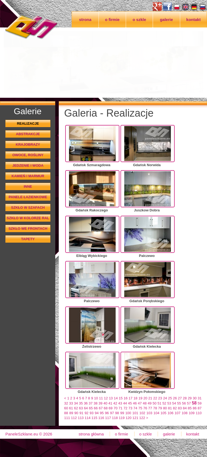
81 (170, 408)
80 (165, 408)
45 (130, 403)
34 (76, 403)
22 (155, 398)
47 (140, 403)
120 (129, 418)
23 (160, 398)
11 (101, 398)
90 (76, 413)
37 (90, 403)
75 (140, 408)
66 (96, 408)
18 (135, 398)
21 (150, 398)
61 (71, 408)
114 (88, 418)
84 (185, 408)
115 (94, 418)
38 (95, 403)
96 (107, 413)
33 (71, 403)
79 (160, 408)
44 (125, 403)
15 (120, 398)
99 (122, 413)
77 (150, 408)
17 (130, 398)
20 (145, 398)
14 (116, 398)
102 (142, 413)
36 (86, 403)
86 (194, 408)
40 (105, 403)
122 (142, 418)
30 (194, 398)
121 (135, 418)
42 (115, 403)
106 (171, 413)
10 (96, 398)
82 (175, 408)
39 (100, 403)
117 (108, 418)
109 (192, 413)
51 (159, 403)
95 (102, 413)
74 (135, 408)
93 (92, 413)
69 (110, 408)
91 (81, 413)
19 (140, 398)
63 (81, 408)
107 (178, 413)
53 (169, 403)
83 (180, 408)
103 (149, 413)
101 (135, 413)
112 (74, 418)
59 (199, 403)
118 (115, 418)
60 (66, 408)
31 (199, 398)
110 (199, 413)
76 (145, 408)
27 (180, 398)
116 (101, 418)
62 (76, 408)
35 (81, 403)
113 (81, 418)
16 (125, 398)
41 (110, 403)
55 (179, 403)
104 (156, 413)
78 (155, 408)
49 (149, 403)
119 (122, 418)
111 (67, 418)
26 (175, 398)
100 (128, 413)
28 (185, 398)
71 (120, 408)
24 (165, 398)
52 (164, 403)
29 (190, 398)
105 (164, 413)
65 (91, 408)
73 (130, 408)
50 (154, 403)
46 (135, 403)
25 (170, 398)
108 (185, 413)
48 (145, 403)
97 (112, 413)
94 (96, 413)
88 (66, 413)
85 (190, 408)
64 (86, 408)
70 (115, 408)
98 (117, 413)
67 (100, 408)
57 (189, 403)
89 (71, 413)
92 (86, 413)
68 (106, 408)
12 (106, 398)
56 (184, 403)
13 (111, 398)
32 (66, 403)
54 (174, 403)
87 (199, 408)
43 (120, 403)
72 (125, 408)
